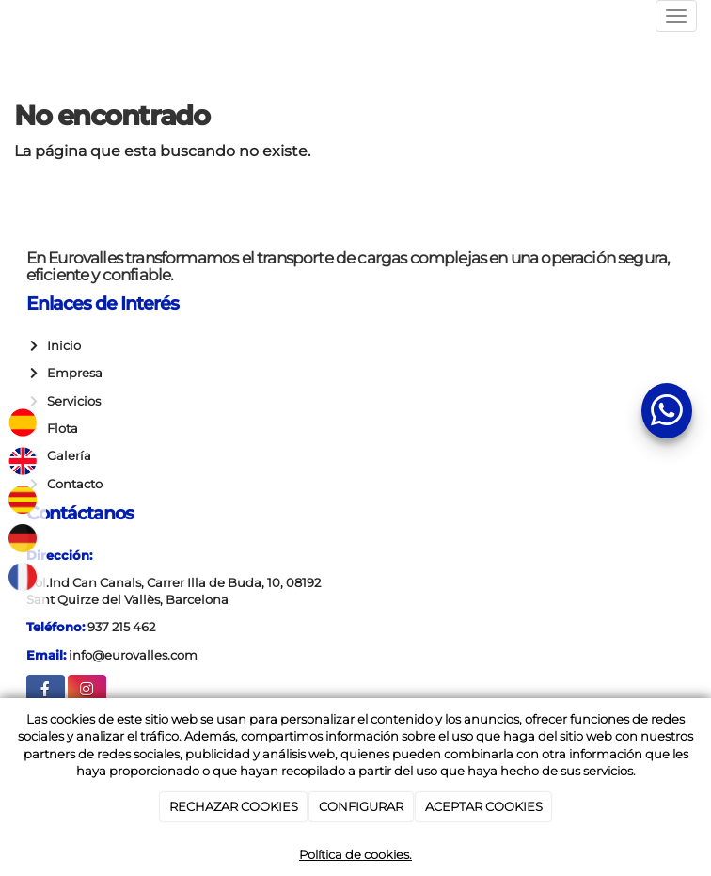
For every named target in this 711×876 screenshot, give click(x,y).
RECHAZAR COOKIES (233, 806)
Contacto (72, 484)
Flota (59, 429)
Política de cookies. (355, 854)
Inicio (61, 346)
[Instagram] (87, 691)
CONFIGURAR (361, 806)
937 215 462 (121, 627)
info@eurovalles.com (133, 655)
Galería (66, 456)
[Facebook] (45, 691)
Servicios (71, 401)
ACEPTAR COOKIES (484, 806)
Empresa (72, 373)
